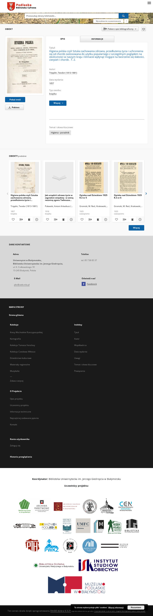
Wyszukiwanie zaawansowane (108, 21)
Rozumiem (136, 607)
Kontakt (13, 424)
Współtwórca (80, 345)
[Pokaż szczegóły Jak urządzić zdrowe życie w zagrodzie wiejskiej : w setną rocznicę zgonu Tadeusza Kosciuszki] (71, 219)
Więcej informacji (116, 608)
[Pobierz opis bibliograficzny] (21, 219)
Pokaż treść (15, 99)
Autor (77, 338)
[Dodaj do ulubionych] (143, 29)
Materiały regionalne (20, 364)
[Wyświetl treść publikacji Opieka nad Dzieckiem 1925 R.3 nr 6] (132, 219)
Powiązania (79, 371)
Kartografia (15, 338)
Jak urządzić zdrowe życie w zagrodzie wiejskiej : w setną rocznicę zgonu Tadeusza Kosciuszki (59, 197)
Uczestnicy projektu (19, 405)
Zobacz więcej (16, 380)
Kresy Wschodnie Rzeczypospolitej (26, 332)
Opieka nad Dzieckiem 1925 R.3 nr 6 (128, 196)
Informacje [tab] (97, 39)
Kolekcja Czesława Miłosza (23, 351)
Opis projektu (16, 398)
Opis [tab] (62, 39)
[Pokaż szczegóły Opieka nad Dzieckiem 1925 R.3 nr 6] (140, 219)
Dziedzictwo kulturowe (21, 358)
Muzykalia (15, 371)
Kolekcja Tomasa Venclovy (22, 345)
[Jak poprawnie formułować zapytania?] (126, 21)
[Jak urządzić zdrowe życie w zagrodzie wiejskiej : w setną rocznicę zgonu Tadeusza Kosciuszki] (59, 177)
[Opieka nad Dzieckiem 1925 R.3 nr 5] (94, 177)
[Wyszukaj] (123, 15)
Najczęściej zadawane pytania (24, 418)
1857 (51, 83)
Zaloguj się (15, 445)
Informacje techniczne (20, 411)
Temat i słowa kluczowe (85, 364)
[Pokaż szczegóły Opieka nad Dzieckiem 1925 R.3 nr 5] (105, 219)
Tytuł (76, 332)
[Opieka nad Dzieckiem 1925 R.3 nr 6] (128, 177)
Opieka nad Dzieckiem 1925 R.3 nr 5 (93, 196)
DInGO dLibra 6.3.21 (60, 610)
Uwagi (77, 358)
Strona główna (16, 315)
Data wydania (80, 351)
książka (52, 93)
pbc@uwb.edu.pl (22, 284)
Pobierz (13, 107)
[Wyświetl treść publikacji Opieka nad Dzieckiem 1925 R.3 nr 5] (98, 219)
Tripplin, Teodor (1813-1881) (63, 72)
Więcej (136, 227)
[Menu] (149, 2)
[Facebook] (84, 284)
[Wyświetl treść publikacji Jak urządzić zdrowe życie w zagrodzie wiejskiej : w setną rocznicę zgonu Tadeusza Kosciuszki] (63, 219)
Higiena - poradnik (60, 132)
